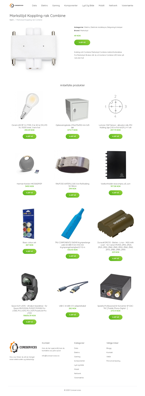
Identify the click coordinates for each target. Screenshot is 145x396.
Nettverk (113, 6)
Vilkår (108, 358)
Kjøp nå (82, 44)
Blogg (108, 350)
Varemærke (127, 6)
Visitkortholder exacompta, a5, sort (115, 186)
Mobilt (101, 6)
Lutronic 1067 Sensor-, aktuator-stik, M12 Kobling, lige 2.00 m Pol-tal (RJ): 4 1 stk (115, 128)
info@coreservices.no (50, 358)
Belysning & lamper (115, 29)
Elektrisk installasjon (99, 29)
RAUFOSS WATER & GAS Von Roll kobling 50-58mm (72, 187)
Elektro (44, 6)
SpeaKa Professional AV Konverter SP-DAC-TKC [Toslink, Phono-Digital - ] (116, 309)
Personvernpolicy (113, 363)
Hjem (12, 22)
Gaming (56, 6)
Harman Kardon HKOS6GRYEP (29, 186)
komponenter (71, 6)
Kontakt (109, 354)
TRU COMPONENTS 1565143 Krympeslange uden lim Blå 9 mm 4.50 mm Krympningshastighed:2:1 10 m (72, 246)
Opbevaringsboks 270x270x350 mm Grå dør (72, 128)
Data (34, 6)
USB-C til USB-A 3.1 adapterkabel (72, 308)
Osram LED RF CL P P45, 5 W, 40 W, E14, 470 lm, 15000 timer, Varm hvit (29, 128)
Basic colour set (29, 244)
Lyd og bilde (88, 6)
